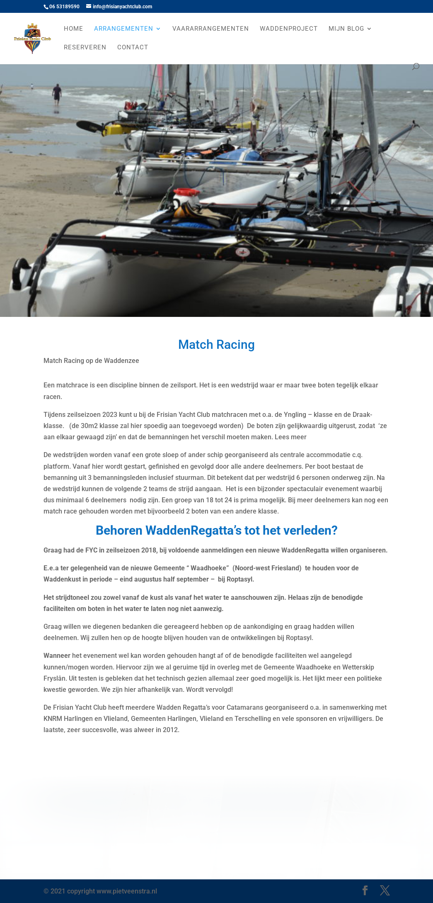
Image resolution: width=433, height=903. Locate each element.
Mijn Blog (346, 29)
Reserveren (85, 47)
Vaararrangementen (210, 29)
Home (73, 29)
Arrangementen (123, 29)
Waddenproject (289, 29)
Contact (132, 47)
